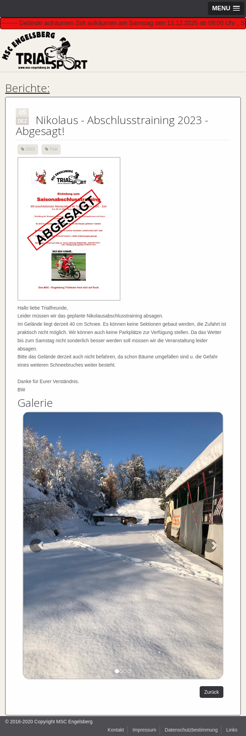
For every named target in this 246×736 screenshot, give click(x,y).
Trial (53, 149)
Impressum (144, 730)
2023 (30, 149)
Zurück (211, 692)
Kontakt (116, 730)
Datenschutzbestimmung (191, 730)
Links (231, 730)
